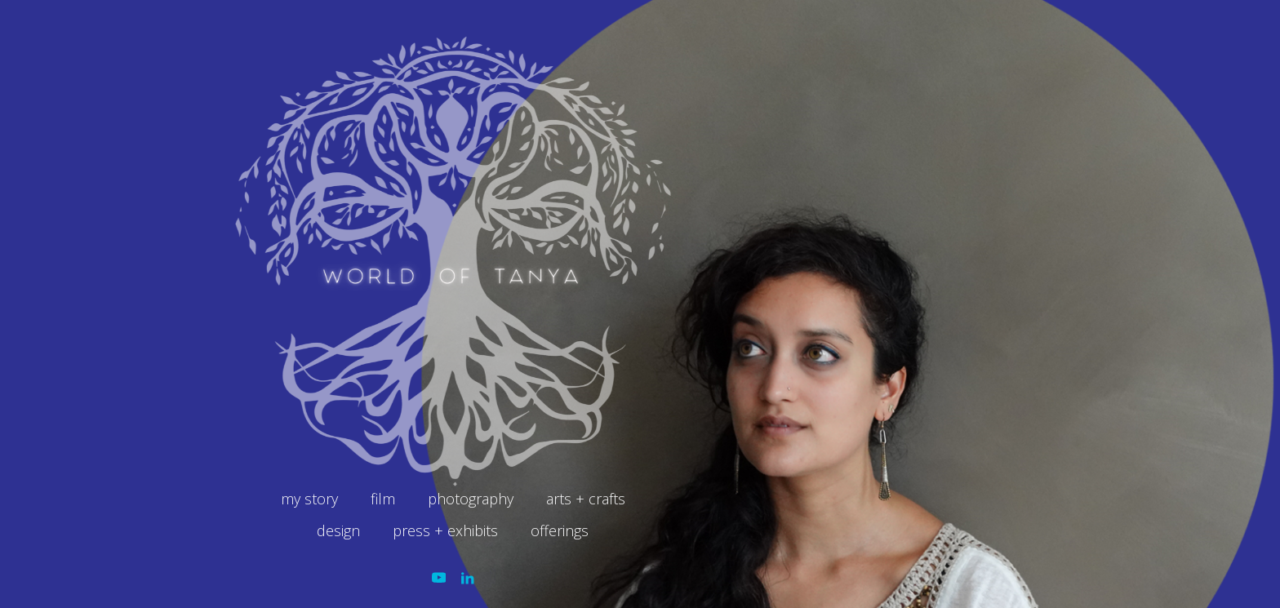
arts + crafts (585, 498)
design (338, 530)
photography (470, 498)
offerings (560, 530)
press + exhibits (445, 530)
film (383, 498)
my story (309, 498)
